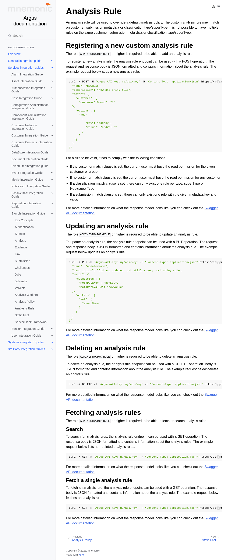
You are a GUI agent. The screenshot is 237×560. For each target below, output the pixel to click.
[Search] (30, 35)
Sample (20, 233)
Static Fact (22, 315)
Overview (14, 54)
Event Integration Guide (27, 172)
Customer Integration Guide (29, 135)
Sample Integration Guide (28, 213)
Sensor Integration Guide (28, 328)
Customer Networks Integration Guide (24, 127)
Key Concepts (24, 220)
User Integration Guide (26, 335)
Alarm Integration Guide (27, 74)
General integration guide (24, 61)
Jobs (18, 274)
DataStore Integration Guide (29, 152)
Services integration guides (26, 67)
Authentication (24, 227)
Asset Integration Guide (26, 81)
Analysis (20, 240)
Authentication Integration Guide (28, 89)
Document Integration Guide (30, 159)
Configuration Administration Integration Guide (30, 106)
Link (17, 254)
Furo (81, 554)
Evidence (21, 247)
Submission (22, 261)
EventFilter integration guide (29, 166)
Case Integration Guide (26, 98)
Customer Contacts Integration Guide (31, 144)
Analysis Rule (24, 308)
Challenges (22, 267)
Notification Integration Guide (30, 186)
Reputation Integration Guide (26, 205)
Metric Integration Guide (27, 179)
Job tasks (21, 281)
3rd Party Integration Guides (26, 349)
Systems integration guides (26, 342)
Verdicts (20, 288)
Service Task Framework (31, 322)
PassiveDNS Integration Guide (27, 194)
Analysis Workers (26, 295)
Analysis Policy (25, 301)
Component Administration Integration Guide (28, 116)
